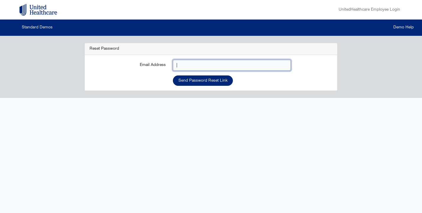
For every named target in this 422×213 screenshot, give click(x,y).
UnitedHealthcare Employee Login (369, 10)
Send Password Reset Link (203, 81)
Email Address (153, 65)
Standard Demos (37, 27)
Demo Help (403, 27)
